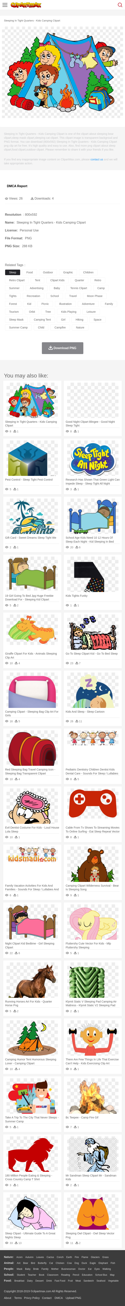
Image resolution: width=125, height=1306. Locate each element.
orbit (32, 311)
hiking (79, 319)
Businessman (68, 1269)
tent (37, 280)
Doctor (81, 1269)
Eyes (97, 1269)
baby (57, 288)
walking (106, 1269)
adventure (88, 303)
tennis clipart (78, 288)
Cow (69, 1263)
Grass (105, 1257)
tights (13, 296)
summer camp (18, 327)
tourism (14, 311)
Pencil (76, 1275)
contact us (96, 159)
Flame (85, 1257)
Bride (36, 1269)
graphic (68, 272)
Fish (113, 1263)
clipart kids (57, 280)
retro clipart (17, 280)
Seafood (101, 1280)
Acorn (19, 1257)
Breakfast (19, 1280)
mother (54, 1269)
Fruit (70, 1280)
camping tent (42, 319)
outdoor (48, 272)
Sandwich (89, 1280)
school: (9, 1274)
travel (73, 296)
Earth (69, 1257)
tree (48, 311)
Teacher (32, 1275)
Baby (27, 1269)
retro (97, 280)
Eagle (93, 1263)
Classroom (52, 1275)
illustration (65, 303)
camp (101, 288)
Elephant (103, 1263)
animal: (9, 1262)
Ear (90, 1269)
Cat (51, 1263)
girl (63, 319)
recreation (33, 296)
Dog (76, 1263)
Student (21, 1275)
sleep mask (16, 319)
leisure (91, 311)
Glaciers (95, 1257)
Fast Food (60, 1280)
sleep (12, 272)
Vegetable (113, 1280)
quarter (79, 280)
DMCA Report (17, 186)
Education (87, 1275)
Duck (84, 1263)
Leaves (40, 1257)
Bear (25, 1263)
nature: (9, 1257)
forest (13, 303)
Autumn (29, 1257)
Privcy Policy (32, 1298)
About (7, 1298)
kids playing (68, 311)
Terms (18, 1298)
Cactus (50, 1257)
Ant (18, 1263)
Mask (19, 1269)
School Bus (101, 1275)
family (109, 303)
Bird (33, 1263)
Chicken (60, 1263)
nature (80, 327)
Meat (78, 1280)
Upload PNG (73, 1298)
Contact (47, 1298)
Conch (60, 1257)
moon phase (95, 296)
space (98, 319)
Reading (65, 1275)
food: (8, 1280)
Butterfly (42, 1263)
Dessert (39, 1280)
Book (41, 1275)
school (54, 296)
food (29, 272)
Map (112, 1275)
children (88, 272)
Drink (49, 1280)
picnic (45, 303)
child (41, 327)
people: (9, 1268)
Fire (77, 1257)
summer (14, 288)
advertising (36, 288)
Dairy (30, 1280)
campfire (60, 327)
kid (29, 303)
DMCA (59, 1298)
